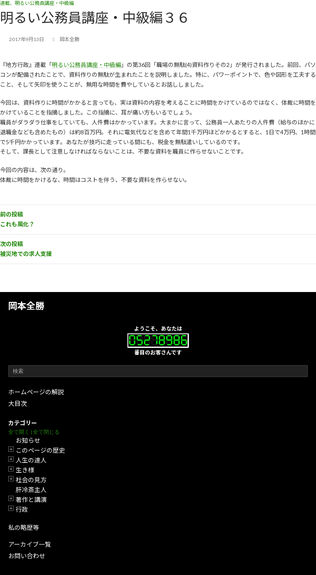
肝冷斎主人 (31, 489)
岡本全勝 (26, 305)
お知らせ (28, 440)
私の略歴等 (23, 527)
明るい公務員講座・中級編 (86, 64)
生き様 (25, 470)
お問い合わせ (26, 555)
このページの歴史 (40, 450)
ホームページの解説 (36, 392)
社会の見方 (31, 479)
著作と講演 (31, 499)
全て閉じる (46, 432)
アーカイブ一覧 (29, 544)
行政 (22, 509)
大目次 (17, 403)
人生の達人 (31, 460)
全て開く (19, 432)
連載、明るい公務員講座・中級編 (37, 3)
